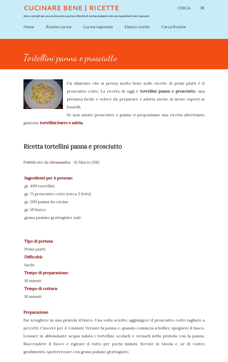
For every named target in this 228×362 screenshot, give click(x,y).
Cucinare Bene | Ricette (71, 7)
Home (28, 26)
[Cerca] (184, 8)
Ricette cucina (58, 26)
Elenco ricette (137, 26)
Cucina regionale (98, 26)
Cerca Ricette (173, 26)
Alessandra (60, 162)
